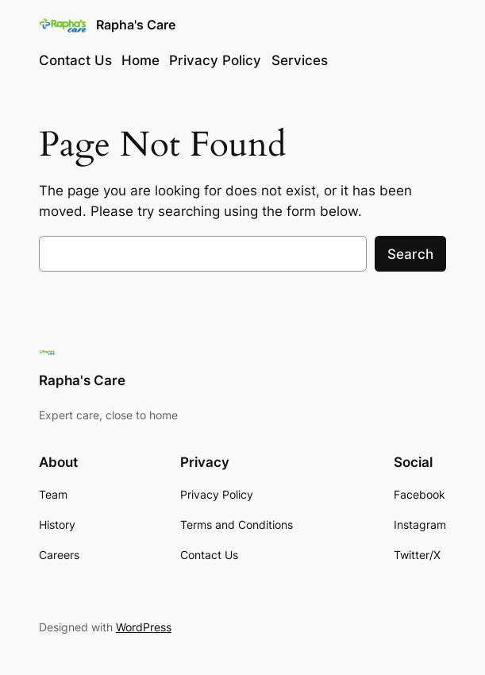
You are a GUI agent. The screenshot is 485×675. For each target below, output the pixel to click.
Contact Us (75, 60)
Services (299, 60)
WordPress (143, 627)
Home (140, 60)
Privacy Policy (215, 60)
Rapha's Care (135, 25)
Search (410, 254)
